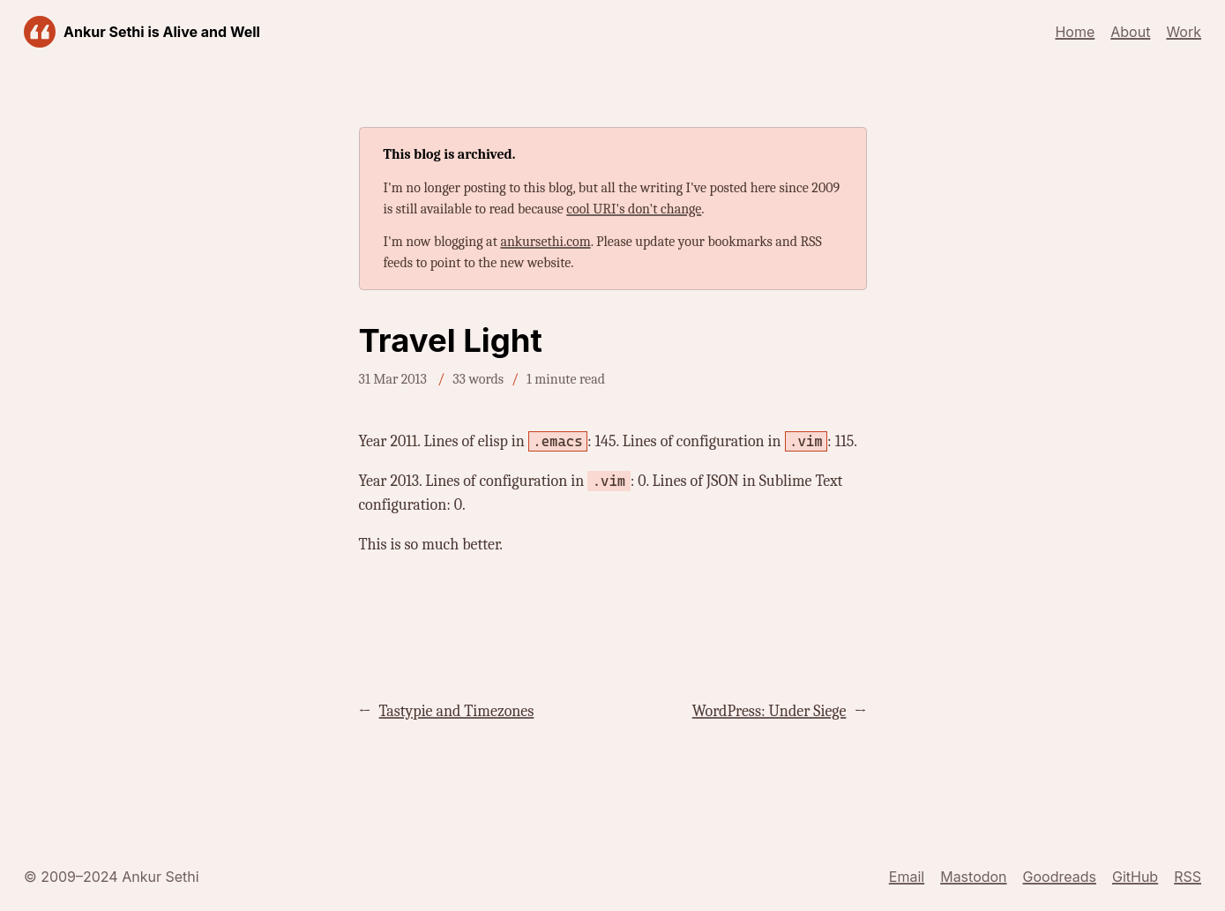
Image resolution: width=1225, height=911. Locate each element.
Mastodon (973, 876)
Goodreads (1059, 876)
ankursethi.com (545, 242)
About (1130, 32)
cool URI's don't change (633, 209)
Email (906, 876)
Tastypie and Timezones (456, 711)
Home (1074, 32)
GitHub (1135, 876)
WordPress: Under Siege (769, 711)
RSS (1187, 876)
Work (1183, 32)
